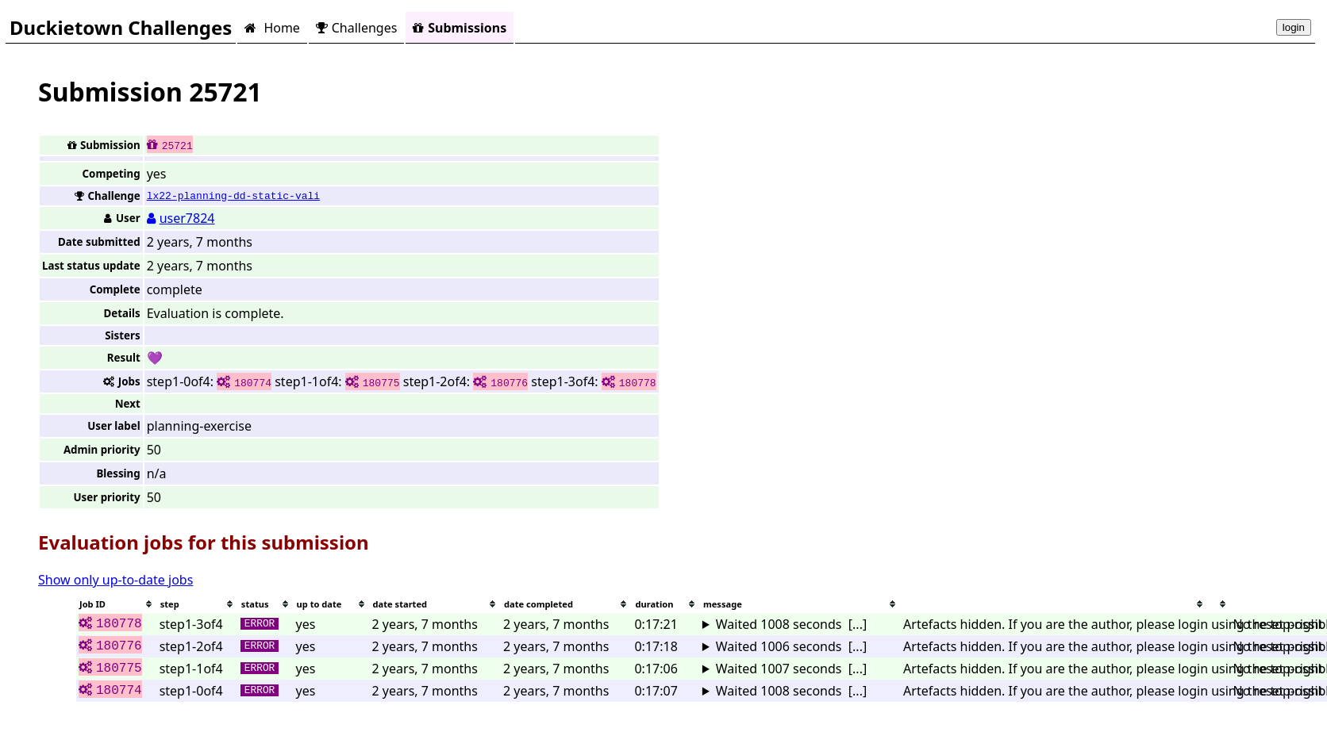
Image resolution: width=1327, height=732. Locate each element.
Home (271, 27)
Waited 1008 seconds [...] (791, 624)
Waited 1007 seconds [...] (791, 668)
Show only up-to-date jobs (115, 579)
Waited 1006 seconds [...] (791, 646)
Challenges (356, 27)
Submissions (459, 27)
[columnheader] (116, 604)
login (1294, 27)
